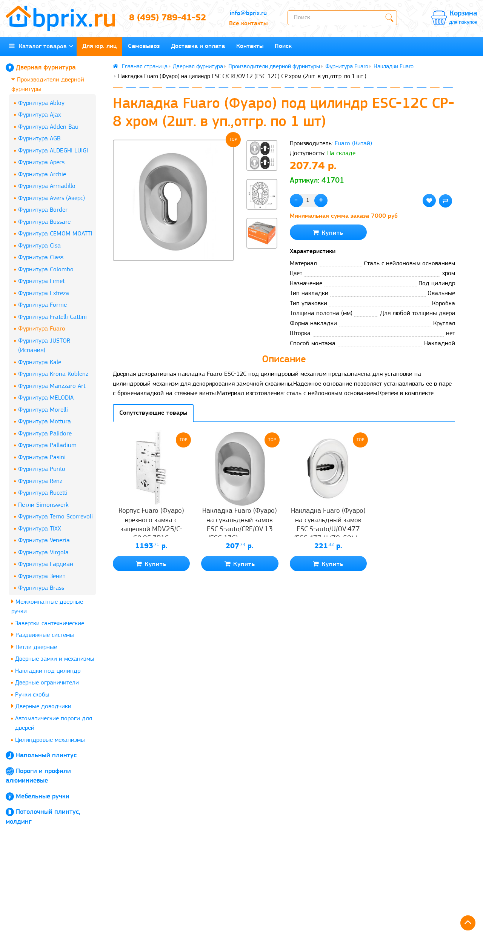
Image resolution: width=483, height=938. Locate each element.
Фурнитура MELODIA (46, 398)
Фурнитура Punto (41, 469)
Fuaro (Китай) (353, 143)
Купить (328, 232)
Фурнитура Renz (40, 481)
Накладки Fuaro (394, 67)
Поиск (283, 46)
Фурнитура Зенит (41, 576)
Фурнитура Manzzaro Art (51, 386)
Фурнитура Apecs (41, 162)
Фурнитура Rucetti (43, 493)
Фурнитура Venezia (44, 540)
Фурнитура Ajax (39, 115)
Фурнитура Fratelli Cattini (52, 317)
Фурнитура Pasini (42, 457)
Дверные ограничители (47, 683)
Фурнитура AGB (39, 138)
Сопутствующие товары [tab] (153, 413)
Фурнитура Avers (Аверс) (51, 198)
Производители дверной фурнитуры (47, 84)
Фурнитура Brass (41, 588)
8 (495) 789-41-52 (167, 18)
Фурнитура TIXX (39, 529)
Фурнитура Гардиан (45, 564)
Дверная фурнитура (46, 67)
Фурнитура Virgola (43, 552)
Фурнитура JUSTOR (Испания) (44, 346)
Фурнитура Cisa (39, 246)
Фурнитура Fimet (41, 281)
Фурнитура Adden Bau (48, 127)
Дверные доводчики (41, 706)
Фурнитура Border (43, 210)
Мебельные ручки (42, 796)
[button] (262, 261)
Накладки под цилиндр (47, 671)
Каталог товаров (41, 46)
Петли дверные (34, 646)
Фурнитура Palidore (45, 434)
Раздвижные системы (42, 634)
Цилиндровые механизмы (50, 740)
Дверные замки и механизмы (54, 659)
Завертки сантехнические (49, 623)
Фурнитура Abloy (41, 103)
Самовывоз (144, 46)
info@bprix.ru (248, 13)
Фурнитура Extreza (43, 293)
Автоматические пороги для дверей (53, 723)
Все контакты (248, 23)
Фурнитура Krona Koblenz (53, 374)
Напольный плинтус (46, 755)
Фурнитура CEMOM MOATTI (55, 234)
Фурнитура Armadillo (46, 186)
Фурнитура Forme (42, 305)
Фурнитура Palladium (47, 445)
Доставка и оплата (198, 46)
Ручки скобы (32, 695)
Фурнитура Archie (42, 174)
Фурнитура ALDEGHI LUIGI (53, 151)
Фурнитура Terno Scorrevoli (55, 517)
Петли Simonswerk (43, 505)
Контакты (249, 46)
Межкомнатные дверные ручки (47, 606)
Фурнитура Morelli (43, 410)
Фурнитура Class (40, 257)
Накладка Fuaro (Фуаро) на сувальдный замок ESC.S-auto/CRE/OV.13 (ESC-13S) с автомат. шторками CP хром (239, 529)
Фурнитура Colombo (46, 269)
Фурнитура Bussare (44, 222)
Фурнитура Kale (39, 362)
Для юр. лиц (99, 46)
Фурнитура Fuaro (41, 329)
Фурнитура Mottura (44, 421)
